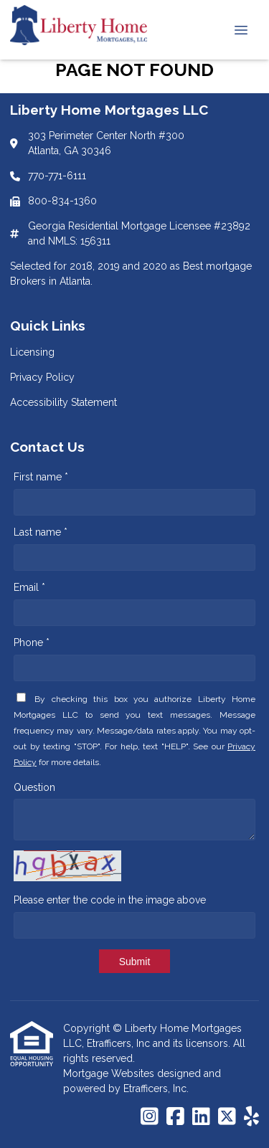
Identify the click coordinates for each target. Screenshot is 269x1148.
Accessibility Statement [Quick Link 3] (63, 402)
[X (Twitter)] (227, 1117)
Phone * (31, 642)
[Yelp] (251, 1117)
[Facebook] (175, 1117)
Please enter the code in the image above (110, 900)
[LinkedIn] (201, 1117)
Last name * (40, 532)
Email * (29, 587)
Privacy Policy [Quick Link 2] (42, 377)
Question (34, 787)
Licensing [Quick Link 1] (32, 352)
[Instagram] (150, 1117)
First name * (41, 477)
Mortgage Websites (110, 1073)
